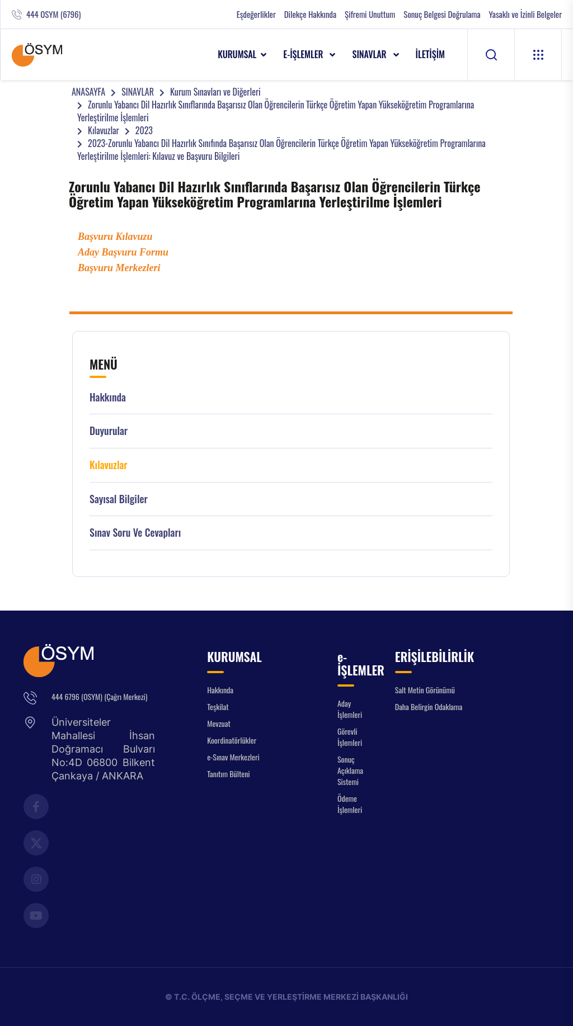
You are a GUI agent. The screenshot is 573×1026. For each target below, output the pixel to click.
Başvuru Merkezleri (119, 267)
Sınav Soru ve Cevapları (135, 533)
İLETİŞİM (430, 54)
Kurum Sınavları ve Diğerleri (215, 91)
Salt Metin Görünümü (425, 690)
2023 (144, 130)
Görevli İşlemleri (349, 736)
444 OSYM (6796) (53, 14)
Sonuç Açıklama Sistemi (350, 770)
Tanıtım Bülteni (228, 773)
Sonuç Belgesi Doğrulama (441, 14)
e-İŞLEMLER (304, 54)
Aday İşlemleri (349, 708)
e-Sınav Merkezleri (233, 757)
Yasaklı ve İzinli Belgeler (525, 14)
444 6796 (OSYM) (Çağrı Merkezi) (99, 696)
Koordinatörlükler (231, 740)
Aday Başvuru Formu (123, 252)
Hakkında (108, 397)
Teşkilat (217, 706)
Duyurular (109, 431)
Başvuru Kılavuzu (115, 236)
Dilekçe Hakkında (310, 14)
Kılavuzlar (103, 130)
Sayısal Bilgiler (119, 499)
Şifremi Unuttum (370, 14)
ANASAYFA (88, 91)
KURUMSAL (237, 54)
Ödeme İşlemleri (349, 803)
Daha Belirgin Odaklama (429, 706)
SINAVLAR (370, 54)
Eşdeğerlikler (256, 14)
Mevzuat (219, 723)
